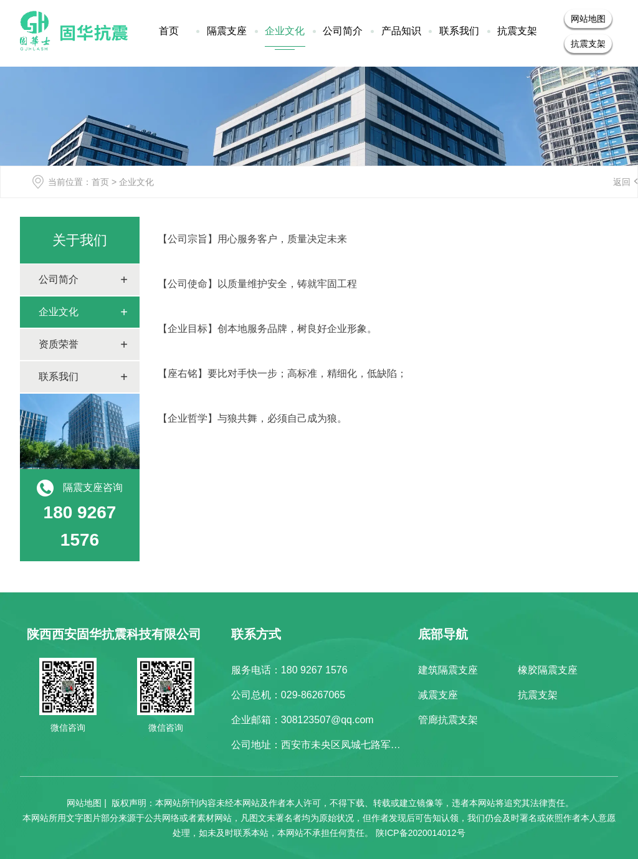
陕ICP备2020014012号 (420, 833)
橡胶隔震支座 (548, 670)
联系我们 (459, 31)
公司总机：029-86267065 (288, 695)
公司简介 (343, 31)
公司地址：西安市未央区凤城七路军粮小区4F (331, 744)
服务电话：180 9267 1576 (289, 670)
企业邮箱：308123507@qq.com (302, 719)
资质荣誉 (59, 344)
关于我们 (79, 240)
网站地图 (588, 19)
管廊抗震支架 (448, 719)
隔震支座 (227, 31)
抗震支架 (517, 31)
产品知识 (401, 31)
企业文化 (285, 31)
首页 (169, 31)
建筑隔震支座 (448, 670)
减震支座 (438, 695)
